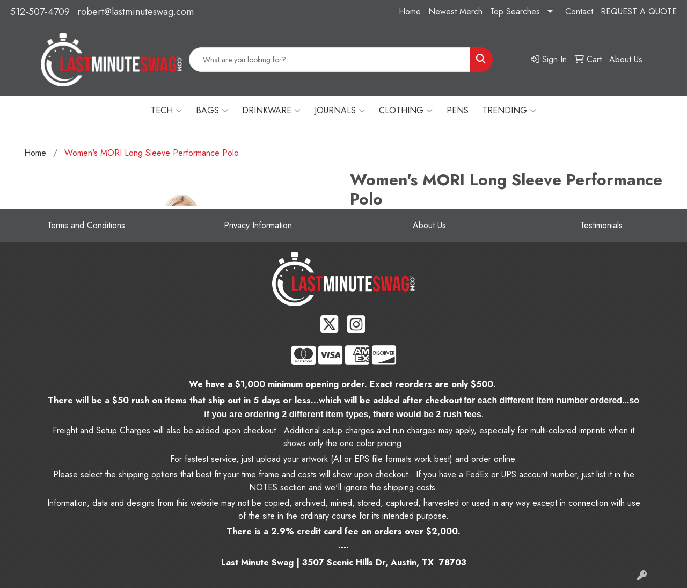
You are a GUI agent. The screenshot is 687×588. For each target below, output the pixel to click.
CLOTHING (406, 110)
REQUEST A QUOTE (639, 11)
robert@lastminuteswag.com (135, 12)
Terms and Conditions (86, 225)
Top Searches (515, 11)
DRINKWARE (271, 110)
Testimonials (601, 225)
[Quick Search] (329, 59)
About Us (429, 225)
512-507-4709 (40, 12)
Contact (579, 11)
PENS (458, 110)
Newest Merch (455, 11)
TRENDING (509, 110)
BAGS (212, 110)
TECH (166, 110)
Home (410, 11)
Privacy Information (258, 225)
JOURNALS (340, 110)
